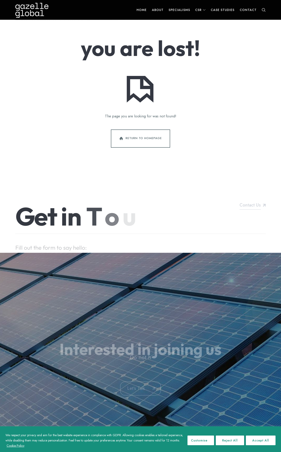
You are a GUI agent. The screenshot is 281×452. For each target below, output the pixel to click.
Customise (199, 440)
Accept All (260, 440)
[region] (140, 439)
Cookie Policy (15, 445)
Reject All (230, 440)
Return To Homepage (140, 138)
